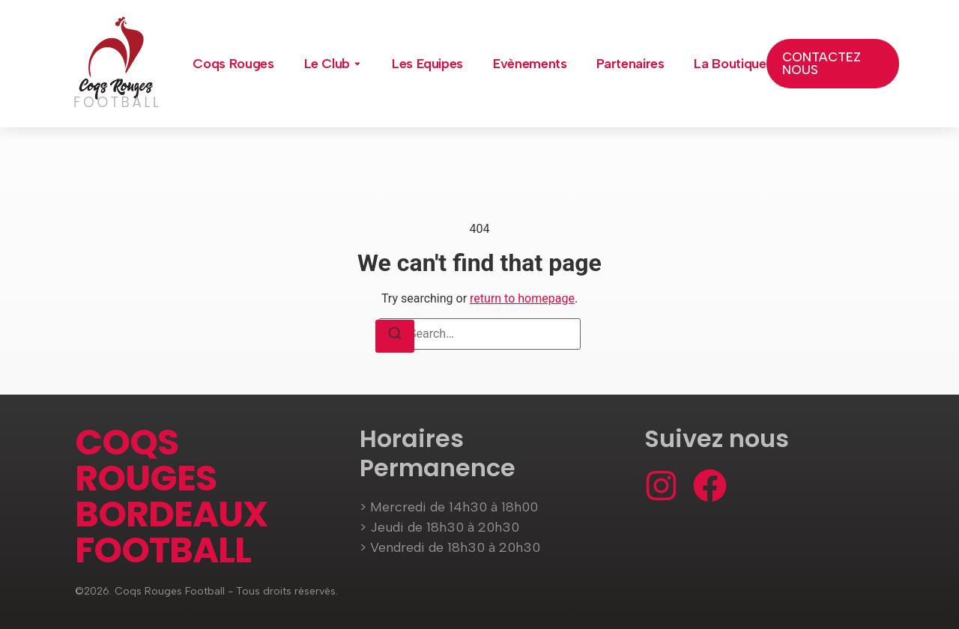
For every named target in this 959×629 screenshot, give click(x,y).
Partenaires (630, 63)
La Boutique (730, 63)
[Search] (394, 336)
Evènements (529, 63)
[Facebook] (710, 485)
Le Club (327, 63)
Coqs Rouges (233, 63)
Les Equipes (427, 63)
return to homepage (522, 298)
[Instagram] (661, 485)
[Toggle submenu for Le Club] (356, 63)
